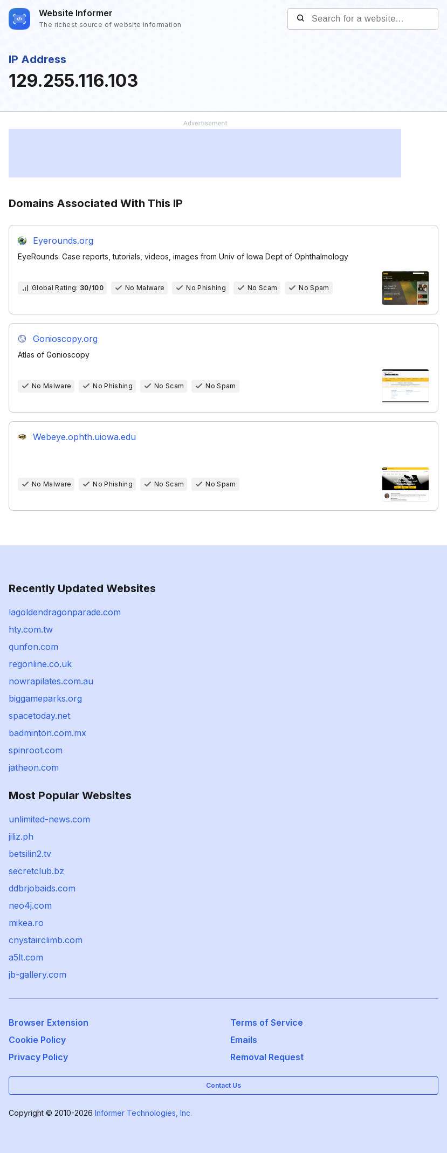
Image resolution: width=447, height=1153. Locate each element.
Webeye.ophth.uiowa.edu (84, 436)
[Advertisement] (205, 153)
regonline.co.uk (40, 663)
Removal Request (267, 1057)
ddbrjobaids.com (42, 888)
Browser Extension (48, 1022)
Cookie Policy (37, 1039)
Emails (243, 1039)
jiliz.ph (21, 836)
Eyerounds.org (63, 240)
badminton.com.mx (47, 733)
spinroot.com (36, 750)
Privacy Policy (38, 1057)
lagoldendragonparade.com (65, 612)
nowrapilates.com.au (51, 681)
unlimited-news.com (49, 819)
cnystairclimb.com (45, 940)
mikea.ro (26, 922)
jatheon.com (34, 767)
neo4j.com (30, 905)
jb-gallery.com (37, 974)
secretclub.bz (36, 871)
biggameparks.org (45, 698)
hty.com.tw (31, 629)
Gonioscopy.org (65, 338)
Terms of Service (266, 1022)
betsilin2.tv (30, 853)
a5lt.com (26, 957)
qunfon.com (33, 646)
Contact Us (223, 1085)
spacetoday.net (39, 715)
